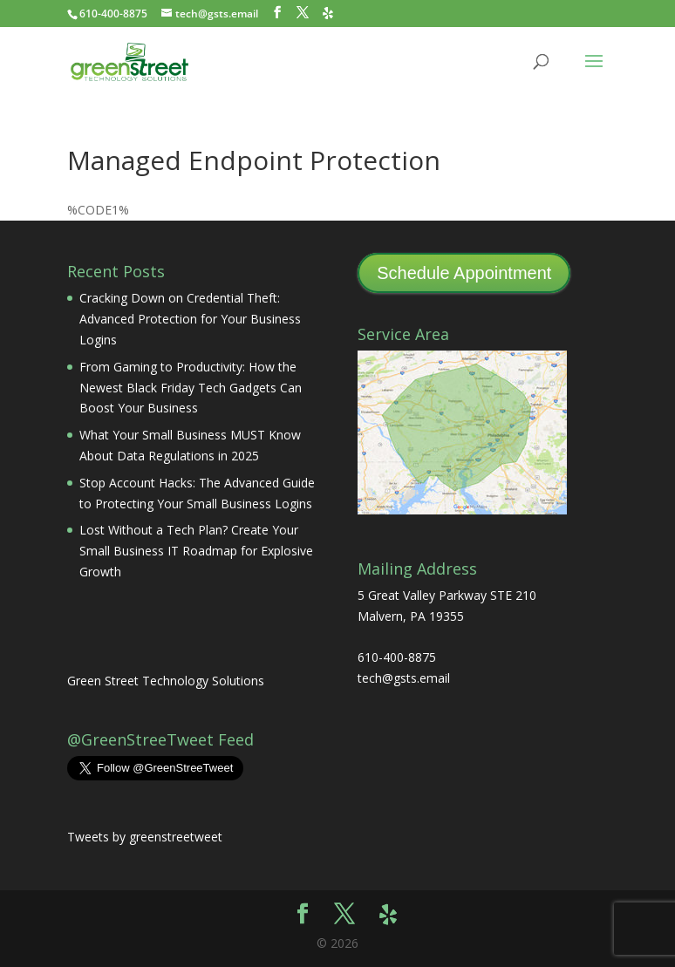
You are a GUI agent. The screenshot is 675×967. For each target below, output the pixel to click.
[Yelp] (328, 13)
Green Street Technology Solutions (165, 680)
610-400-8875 (113, 13)
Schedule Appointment (464, 273)
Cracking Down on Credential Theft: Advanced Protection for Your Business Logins (190, 318)
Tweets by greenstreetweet (144, 836)
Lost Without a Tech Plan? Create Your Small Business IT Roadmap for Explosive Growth (196, 550)
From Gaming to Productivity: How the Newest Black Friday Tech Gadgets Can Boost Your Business (190, 387)
